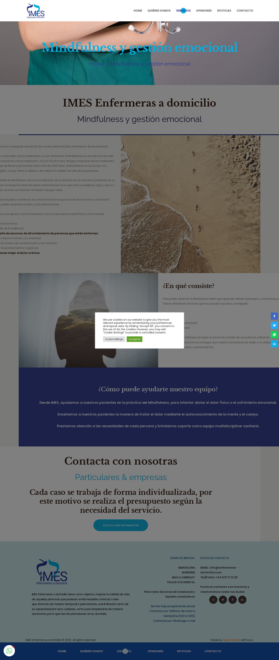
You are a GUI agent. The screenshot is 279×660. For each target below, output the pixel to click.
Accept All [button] (134, 339)
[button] (9, 650)
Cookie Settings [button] (114, 339)
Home (96, 63)
